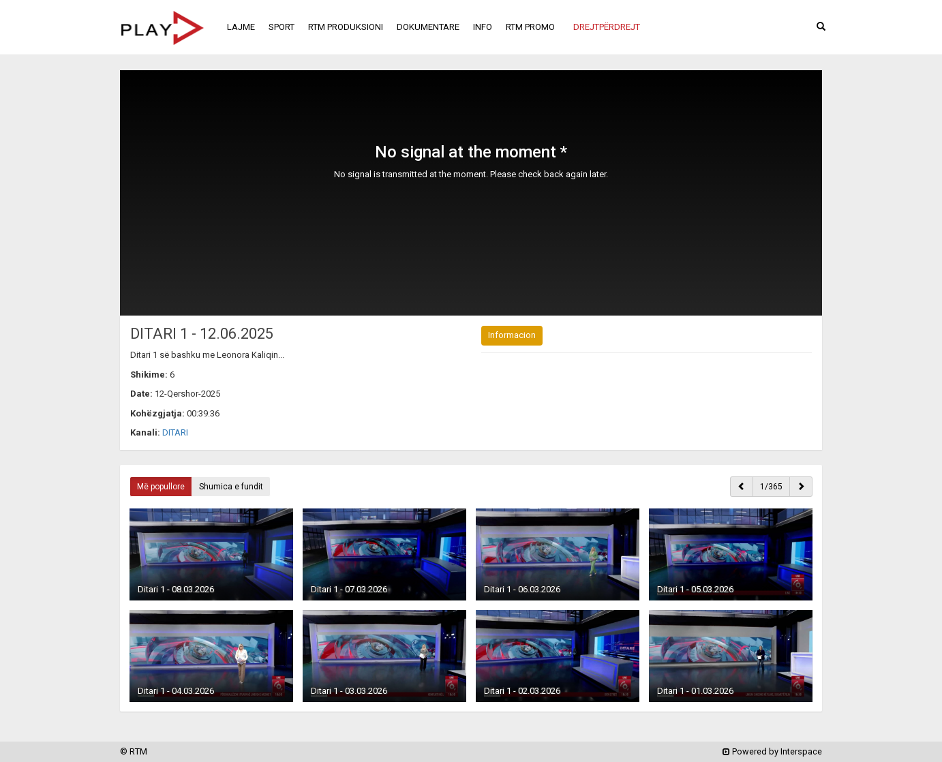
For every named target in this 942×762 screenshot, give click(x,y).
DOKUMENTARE (428, 27)
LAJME (241, 27)
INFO (482, 27)
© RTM (133, 751)
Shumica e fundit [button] (231, 486)
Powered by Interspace (772, 751)
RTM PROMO (530, 27)
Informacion (512, 335)
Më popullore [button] (161, 486)
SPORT (281, 27)
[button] (607, 27)
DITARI (175, 432)
